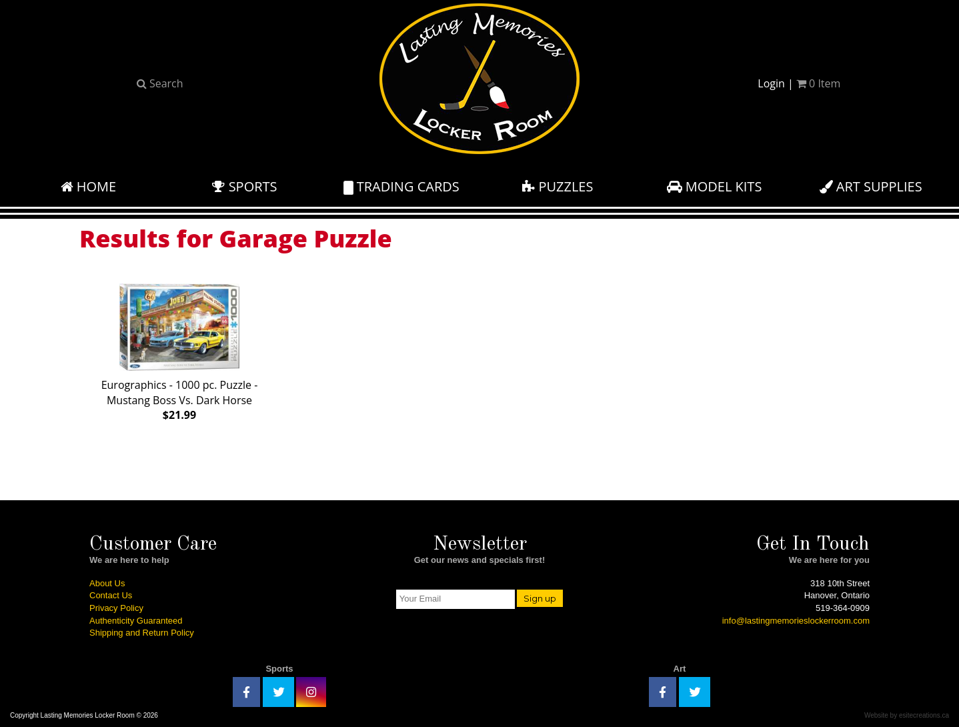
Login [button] (771, 83)
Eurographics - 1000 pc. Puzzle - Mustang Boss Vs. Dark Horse (179, 349)
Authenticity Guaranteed (135, 621)
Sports (244, 186)
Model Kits (714, 186)
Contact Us (110, 595)
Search (160, 83)
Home (89, 186)
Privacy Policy (116, 608)
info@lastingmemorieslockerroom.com (796, 621)
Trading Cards (401, 186)
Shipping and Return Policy (141, 633)
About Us (107, 583)
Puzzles (557, 186)
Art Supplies (871, 186)
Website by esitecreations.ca (906, 715)
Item (818, 83)
